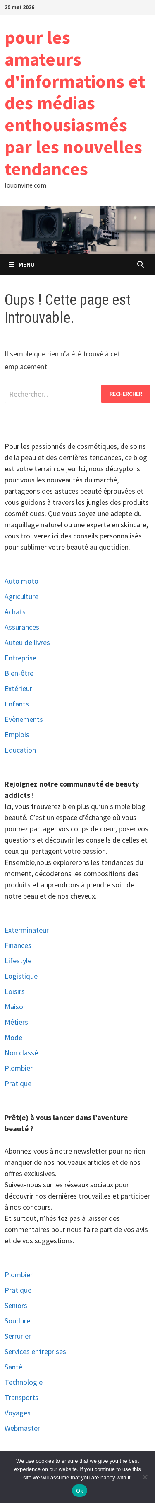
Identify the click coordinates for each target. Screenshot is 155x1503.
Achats (15, 611)
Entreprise (20, 658)
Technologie (24, 1382)
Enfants (17, 704)
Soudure (17, 1320)
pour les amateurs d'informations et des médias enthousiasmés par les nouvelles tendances (75, 103)
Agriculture (21, 596)
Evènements (24, 719)
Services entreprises (35, 1351)
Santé (13, 1366)
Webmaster (22, 1428)
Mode (13, 1037)
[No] (145, 1477)
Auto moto (21, 581)
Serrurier (18, 1336)
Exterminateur (27, 930)
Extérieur (18, 688)
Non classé (21, 1052)
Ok (79, 1491)
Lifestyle (18, 960)
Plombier (19, 1068)
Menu (22, 264)
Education (20, 750)
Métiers (16, 1022)
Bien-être (19, 673)
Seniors (16, 1305)
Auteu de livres (27, 642)
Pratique (18, 1083)
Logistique (21, 976)
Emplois (17, 734)
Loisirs (15, 991)
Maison (16, 1006)
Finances (18, 945)
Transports (21, 1397)
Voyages (18, 1413)
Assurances (22, 627)
